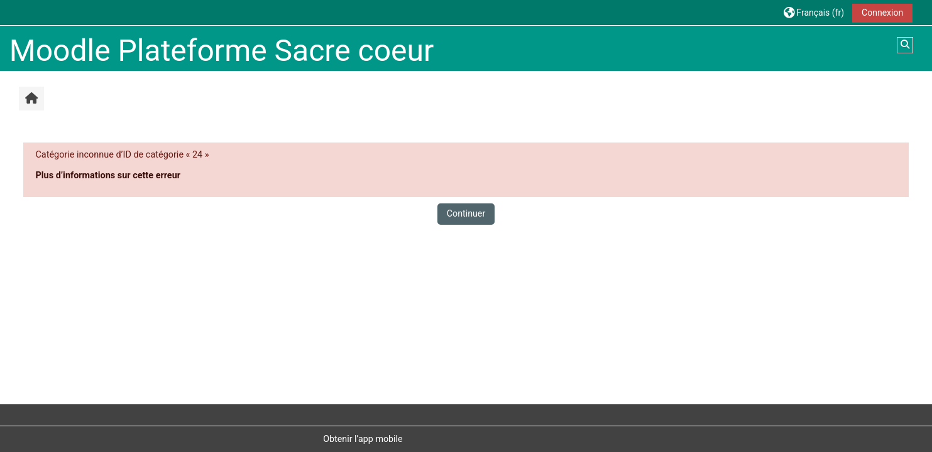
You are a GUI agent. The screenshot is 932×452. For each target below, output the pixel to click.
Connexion (882, 13)
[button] (814, 12)
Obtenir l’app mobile (362, 439)
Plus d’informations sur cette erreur (107, 175)
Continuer (466, 213)
